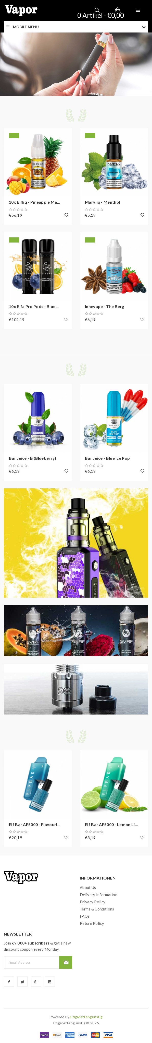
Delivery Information (98, 894)
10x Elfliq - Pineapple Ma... (34, 202)
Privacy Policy (92, 901)
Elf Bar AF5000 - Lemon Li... (111, 824)
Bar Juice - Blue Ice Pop (107, 458)
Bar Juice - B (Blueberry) (32, 458)
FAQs (85, 916)
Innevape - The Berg (104, 306)
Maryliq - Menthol (102, 202)
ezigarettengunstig (86, 1017)
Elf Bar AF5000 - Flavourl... (34, 824)
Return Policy (92, 923)
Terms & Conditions (97, 909)
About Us (88, 887)
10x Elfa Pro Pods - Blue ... (34, 306)
